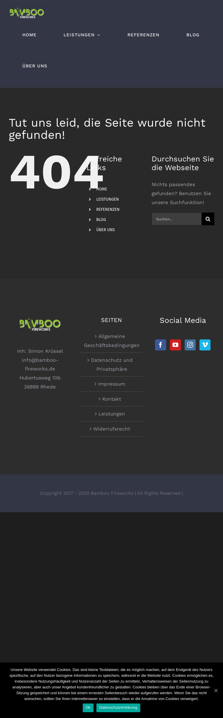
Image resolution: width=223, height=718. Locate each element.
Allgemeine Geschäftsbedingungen (112, 340)
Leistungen (111, 414)
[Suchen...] (177, 219)
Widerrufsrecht (111, 429)
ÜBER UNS (105, 229)
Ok (88, 707)
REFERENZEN (107, 209)
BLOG (101, 219)
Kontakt (111, 399)
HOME (101, 189)
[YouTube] (175, 344)
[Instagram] (190, 344)
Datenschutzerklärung (118, 707)
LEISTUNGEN (107, 199)
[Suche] (208, 219)
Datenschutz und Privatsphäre (112, 364)
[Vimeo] (205, 344)
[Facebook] (160, 344)
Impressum (111, 384)
